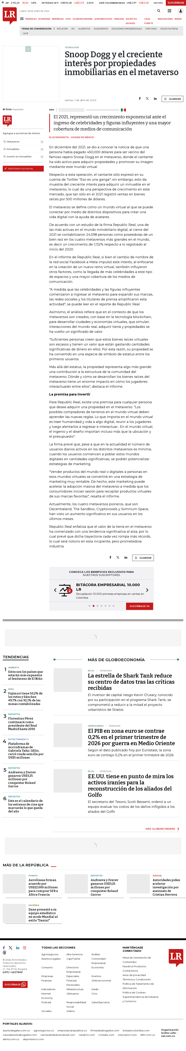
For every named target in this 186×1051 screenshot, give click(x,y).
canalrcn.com (87, 1034)
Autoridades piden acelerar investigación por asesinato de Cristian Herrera (166, 887)
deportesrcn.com (33, 1039)
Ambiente (13, 667)
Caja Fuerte (73, 958)
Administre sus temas (19, 168)
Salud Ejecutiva (101, 1002)
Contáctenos (130, 970)
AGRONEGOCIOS (103, 19)
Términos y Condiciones (137, 979)
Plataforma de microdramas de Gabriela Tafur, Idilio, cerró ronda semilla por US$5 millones (26, 750)
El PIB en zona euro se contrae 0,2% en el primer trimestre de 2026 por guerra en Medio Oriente (131, 737)
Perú (11, 689)
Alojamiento (101, 29)
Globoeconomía (101, 980)
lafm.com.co (147, 1034)
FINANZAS (31, 19)
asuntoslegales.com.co (16, 1030)
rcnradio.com (106, 1034)
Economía (98, 967)
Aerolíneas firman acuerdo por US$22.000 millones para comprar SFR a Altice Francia (43, 887)
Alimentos (84, 29)
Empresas (47, 976)
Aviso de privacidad (134, 975)
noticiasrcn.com (127, 1034)
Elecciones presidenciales (127, 29)
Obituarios (72, 993)
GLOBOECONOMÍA (83, 19)
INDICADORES (165, 19)
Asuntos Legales (50, 958)
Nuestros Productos (134, 966)
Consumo (47, 967)
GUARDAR (172, 98)
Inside (95, 989)
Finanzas (46, 980)
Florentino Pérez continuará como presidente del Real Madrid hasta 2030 (22, 724)
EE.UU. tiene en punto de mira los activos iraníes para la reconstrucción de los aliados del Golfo (131, 785)
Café (25, 33)
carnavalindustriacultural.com (58, 1034)
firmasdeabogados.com (104, 1030)
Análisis (96, 954)
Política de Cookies (134, 992)
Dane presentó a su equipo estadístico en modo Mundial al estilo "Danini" (43, 915)
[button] (54, 591)
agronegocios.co (44, 1030)
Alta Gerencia (74, 954)
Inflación (62, 29)
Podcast (46, 1002)
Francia (33, 875)
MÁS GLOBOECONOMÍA (160, 828)
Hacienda (34, 905)
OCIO (68, 19)
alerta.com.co (11, 1039)
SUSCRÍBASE (176, 2)
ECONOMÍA (44, 19)
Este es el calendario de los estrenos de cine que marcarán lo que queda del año (25, 806)
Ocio (94, 993)
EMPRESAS (58, 19)
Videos (70, 1011)
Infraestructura (74, 989)
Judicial (157, 875)
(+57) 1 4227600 (13, 972)
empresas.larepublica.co (72, 1030)
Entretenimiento (18, 739)
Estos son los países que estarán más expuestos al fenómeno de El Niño (25, 675)
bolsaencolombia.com (136, 1030)
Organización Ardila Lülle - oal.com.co (170, 1032)
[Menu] (22, 18)
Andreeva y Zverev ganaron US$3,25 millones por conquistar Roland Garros (22, 779)
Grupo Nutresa (169, 29)
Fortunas (151, 29)
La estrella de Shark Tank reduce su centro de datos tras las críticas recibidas (131, 681)
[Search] (158, 11)
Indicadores (48, 989)
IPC (73, 29)
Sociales (46, 1011)
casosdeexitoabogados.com (20, 1034)
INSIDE (178, 19)
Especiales (72, 976)
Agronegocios (49, 954)
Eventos (96, 976)
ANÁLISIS (119, 19)
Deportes (14, 714)
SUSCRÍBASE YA (139, 606)
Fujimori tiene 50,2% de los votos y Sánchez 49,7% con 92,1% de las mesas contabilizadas (25, 699)
